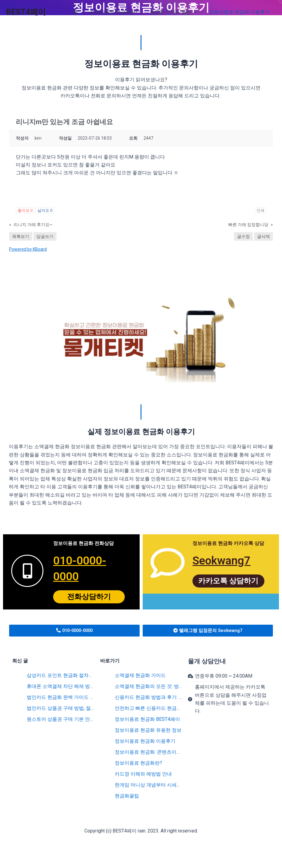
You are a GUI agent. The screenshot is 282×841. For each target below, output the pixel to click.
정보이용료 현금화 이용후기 (145, 741)
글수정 (243, 236)
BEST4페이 (26, 11)
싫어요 (44, 210)
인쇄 (260, 210)
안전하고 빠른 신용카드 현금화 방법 (153, 708)
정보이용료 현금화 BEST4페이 (147, 719)
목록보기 (20, 236)
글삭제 (263, 236)
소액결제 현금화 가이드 (140, 675)
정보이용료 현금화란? (138, 763)
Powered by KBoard (28, 249)
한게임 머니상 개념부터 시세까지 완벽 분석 (161, 785)
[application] (198, 12)
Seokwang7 (223, 560)
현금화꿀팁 (127, 796)
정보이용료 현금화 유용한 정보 (148, 730)
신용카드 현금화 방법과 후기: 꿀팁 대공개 (159, 697)
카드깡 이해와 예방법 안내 (143, 774)
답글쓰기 (44, 236)
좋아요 (25, 210)
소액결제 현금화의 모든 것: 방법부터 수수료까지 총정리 (175, 686)
